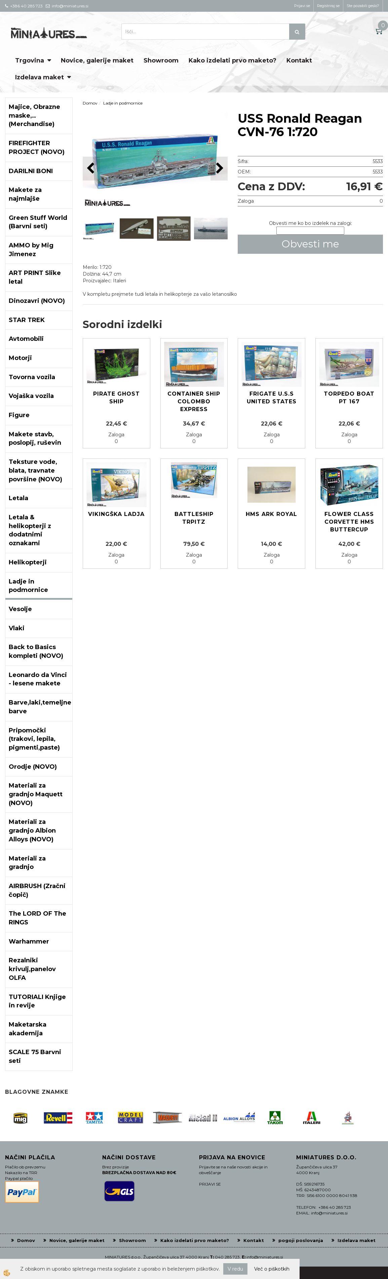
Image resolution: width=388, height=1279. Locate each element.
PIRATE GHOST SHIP (116, 398)
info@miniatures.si (264, 1257)
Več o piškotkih (271, 1269)
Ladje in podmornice (123, 103)
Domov (90, 103)
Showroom (161, 60)
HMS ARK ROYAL (271, 514)
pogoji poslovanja (300, 1240)
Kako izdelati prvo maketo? (232, 60)
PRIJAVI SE (210, 1184)
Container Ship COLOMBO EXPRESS (193, 401)
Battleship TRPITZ (194, 518)
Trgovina (29, 60)
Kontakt (299, 60)
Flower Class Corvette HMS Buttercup (349, 522)
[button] (219, 169)
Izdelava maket (39, 77)
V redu (235, 1269)
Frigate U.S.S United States (272, 398)
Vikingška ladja (116, 514)
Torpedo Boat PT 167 (349, 398)
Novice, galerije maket (97, 60)
